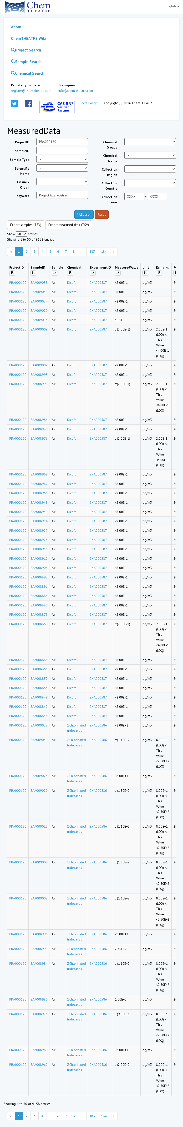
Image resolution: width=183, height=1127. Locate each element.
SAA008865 (39, 660)
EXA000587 (98, 282)
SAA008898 (39, 577)
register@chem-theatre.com (31, 90)
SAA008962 (39, 484)
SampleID (22, 151)
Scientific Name (22, 171)
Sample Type (19, 160)
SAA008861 (39, 669)
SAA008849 (39, 697)
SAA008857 (39, 678)
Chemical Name (110, 158)
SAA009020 (39, 310)
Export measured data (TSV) (68, 225)
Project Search (26, 50)
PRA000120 (17, 282)
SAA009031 (39, 292)
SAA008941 (39, 512)
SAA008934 (39, 521)
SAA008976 (39, 438)
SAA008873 (39, 614)
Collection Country (109, 186)
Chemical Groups (110, 144)
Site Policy (89, 103)
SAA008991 (39, 384)
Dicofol (72, 282)
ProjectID (22, 142)
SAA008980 (39, 429)
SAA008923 (39, 540)
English (172, 6)
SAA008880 (39, 605)
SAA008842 (39, 706)
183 (92, 251)
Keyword (22, 196)
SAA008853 (39, 688)
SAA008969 (39, 474)
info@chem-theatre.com (75, 90)
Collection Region (109, 172)
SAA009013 (39, 320)
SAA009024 (39, 301)
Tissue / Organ (22, 184)
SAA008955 (39, 493)
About (16, 26)
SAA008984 (39, 420)
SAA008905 (39, 568)
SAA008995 (39, 375)
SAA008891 (39, 586)
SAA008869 (39, 624)
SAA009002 (39, 365)
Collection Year (109, 199)
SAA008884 (39, 596)
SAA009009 (39, 329)
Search (84, 214)
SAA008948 (39, 502)
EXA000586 (98, 725)
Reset (102, 214)
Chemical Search (27, 73)
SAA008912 (39, 558)
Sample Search (26, 61)
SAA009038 (39, 282)
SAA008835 (39, 716)
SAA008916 (39, 549)
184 (104, 251)
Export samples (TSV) (25, 225)
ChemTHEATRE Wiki (28, 38)
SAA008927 (39, 530)
